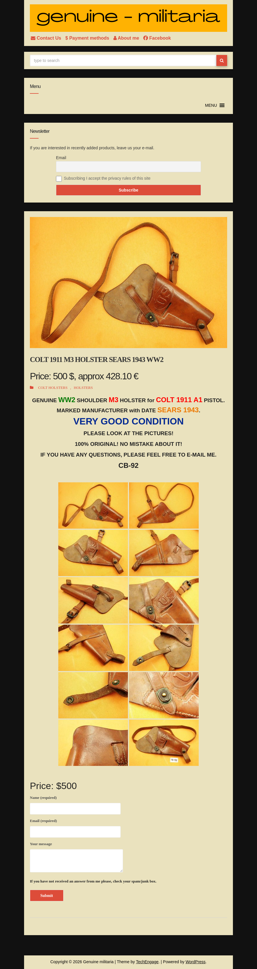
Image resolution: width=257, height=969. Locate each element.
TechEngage (147, 961)
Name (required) (75, 804)
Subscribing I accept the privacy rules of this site (107, 178)
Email (61, 157)
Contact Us (46, 38)
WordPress (196, 961)
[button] (211, 105)
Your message (76, 857)
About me (126, 38)
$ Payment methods (88, 38)
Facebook (157, 38)
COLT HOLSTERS (53, 387)
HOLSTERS (83, 387)
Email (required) (75, 827)
